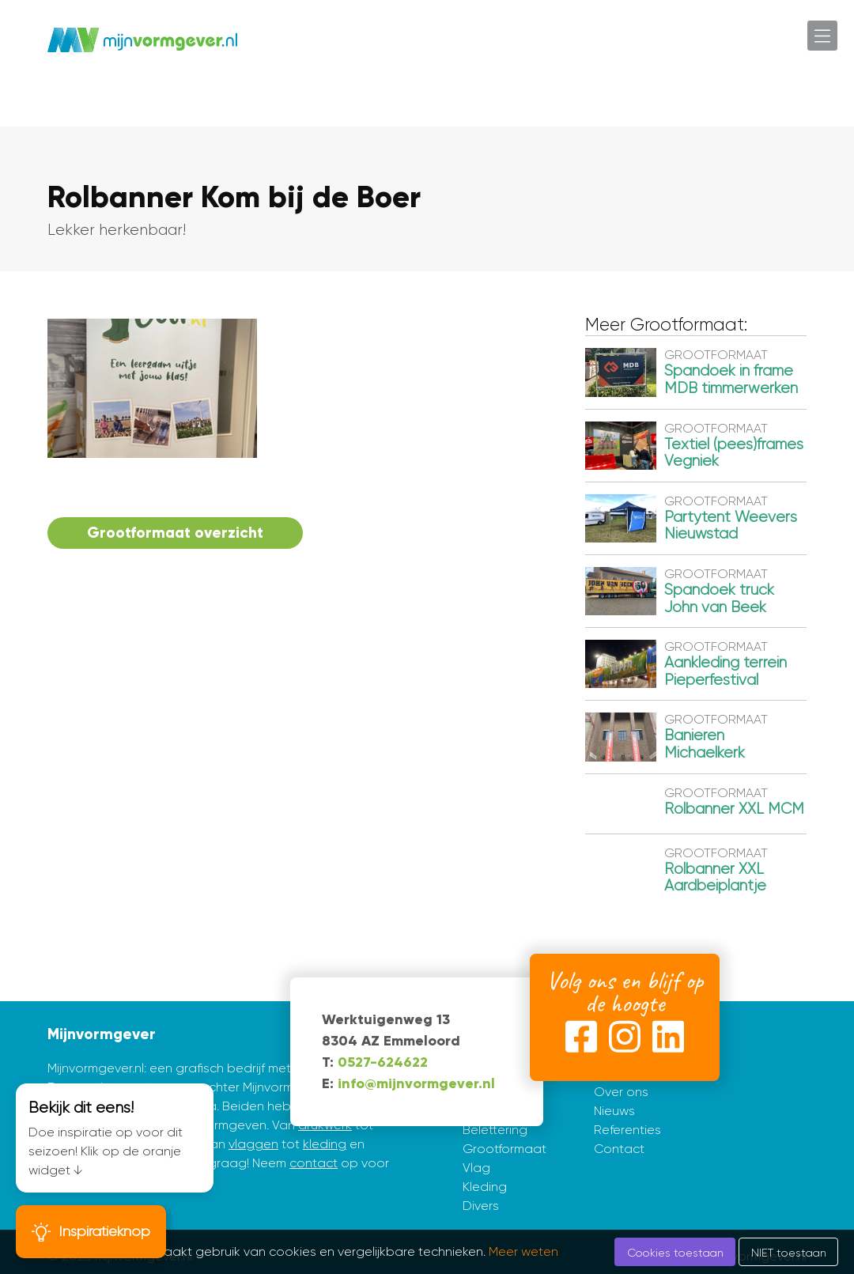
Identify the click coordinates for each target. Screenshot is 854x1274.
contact (313, 1162)
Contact (619, 1148)
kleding (324, 1143)
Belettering (495, 1129)
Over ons (621, 1091)
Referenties (627, 1129)
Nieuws (614, 1110)
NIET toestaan (788, 1252)
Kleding (485, 1186)
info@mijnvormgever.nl (416, 1083)
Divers (481, 1205)
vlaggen (253, 1143)
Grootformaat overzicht (175, 533)
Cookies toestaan (675, 1252)
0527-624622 (383, 1062)
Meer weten (523, 1251)
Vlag (476, 1167)
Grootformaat (504, 1148)
